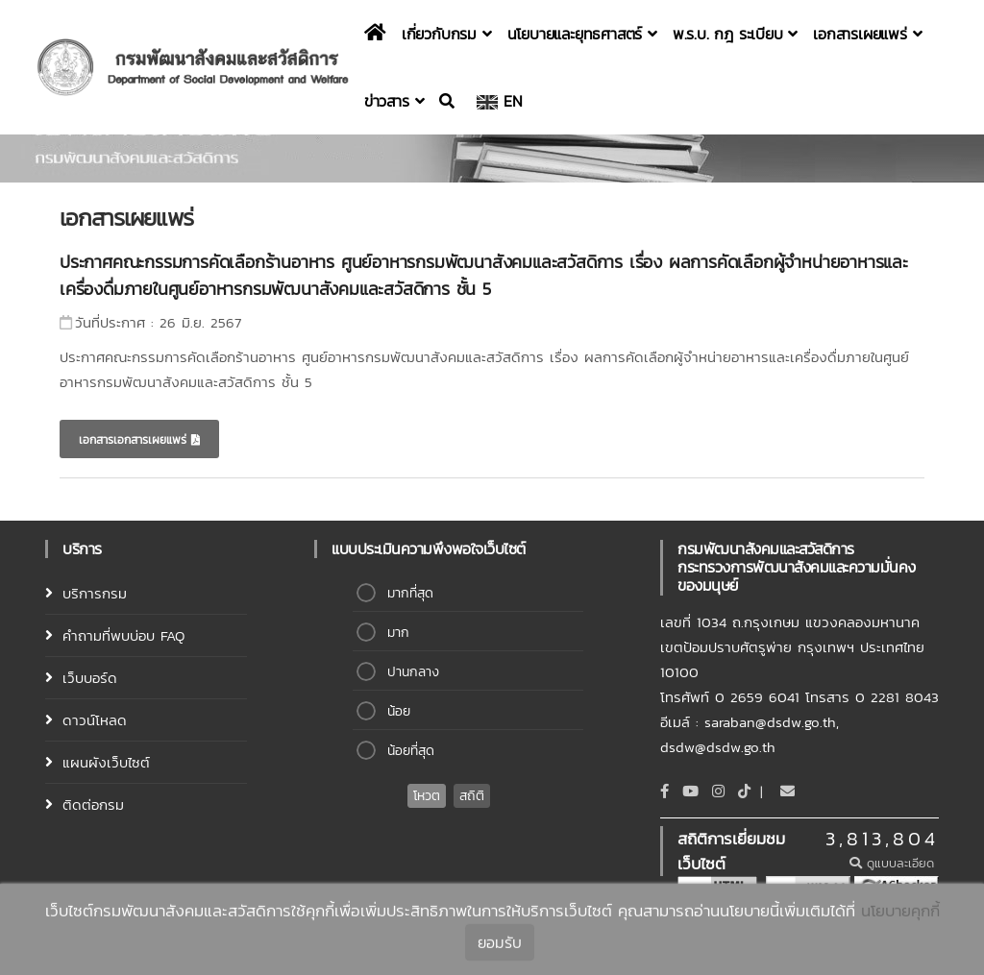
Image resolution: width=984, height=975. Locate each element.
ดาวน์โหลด (94, 720)
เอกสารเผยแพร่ (867, 33)
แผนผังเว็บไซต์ (106, 762)
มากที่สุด (410, 593)
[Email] (787, 791)
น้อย (398, 711)
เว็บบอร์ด (89, 678)
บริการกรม (94, 593)
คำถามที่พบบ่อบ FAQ (123, 635)
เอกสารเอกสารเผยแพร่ (139, 440)
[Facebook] (664, 791)
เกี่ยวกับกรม (447, 33)
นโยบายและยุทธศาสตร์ (582, 33)
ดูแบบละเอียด (894, 863)
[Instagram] (718, 791)
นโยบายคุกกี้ (900, 912)
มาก (398, 632)
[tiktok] (744, 791)
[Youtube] (690, 791)
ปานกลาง (413, 672)
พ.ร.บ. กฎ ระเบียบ (735, 33)
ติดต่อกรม (93, 804)
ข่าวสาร (394, 100)
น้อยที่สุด (410, 751)
